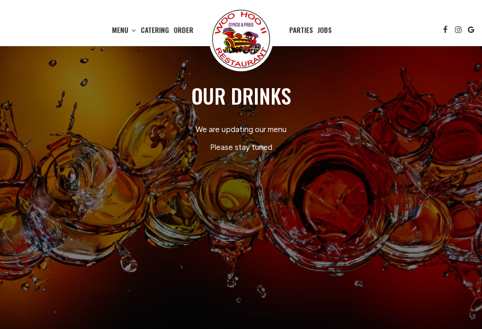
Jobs (325, 29)
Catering (155, 29)
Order (183, 29)
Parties (301, 29)
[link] (241, 39)
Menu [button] (124, 29)
